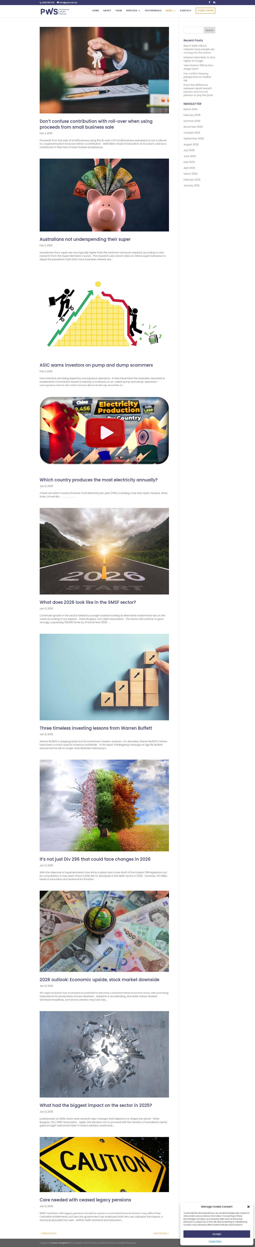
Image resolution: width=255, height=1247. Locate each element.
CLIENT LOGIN (205, 10)
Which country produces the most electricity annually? (99, 480)
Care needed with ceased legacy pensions (85, 1200)
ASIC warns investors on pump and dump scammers (96, 365)
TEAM (118, 10)
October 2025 (192, 132)
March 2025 (190, 173)
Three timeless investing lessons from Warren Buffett (96, 728)
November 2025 (193, 126)
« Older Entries (48, 1233)
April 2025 (189, 168)
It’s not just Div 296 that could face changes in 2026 (95, 859)
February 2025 (192, 179)
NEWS (169, 10)
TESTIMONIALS (153, 10)
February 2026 (192, 115)
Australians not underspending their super (85, 239)
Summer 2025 (192, 121)
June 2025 (190, 156)
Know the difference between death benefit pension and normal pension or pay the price (198, 90)
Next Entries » (161, 1233)
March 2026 (190, 109)
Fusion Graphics (60, 1242)
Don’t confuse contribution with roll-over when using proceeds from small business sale (96, 124)
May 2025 (189, 162)
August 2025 (191, 144)
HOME (95, 10)
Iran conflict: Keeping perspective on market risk (197, 77)
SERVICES (131, 10)
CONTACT (185, 10)
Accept (216, 1234)
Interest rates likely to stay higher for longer (199, 59)
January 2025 (192, 185)
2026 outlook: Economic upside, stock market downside (99, 980)
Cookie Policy (215, 1241)
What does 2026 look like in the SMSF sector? (88, 602)
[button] (248, 1206)
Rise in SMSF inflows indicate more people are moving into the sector (199, 49)
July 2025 (189, 150)
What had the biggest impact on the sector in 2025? (96, 1105)
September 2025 (194, 138)
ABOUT (107, 10)
